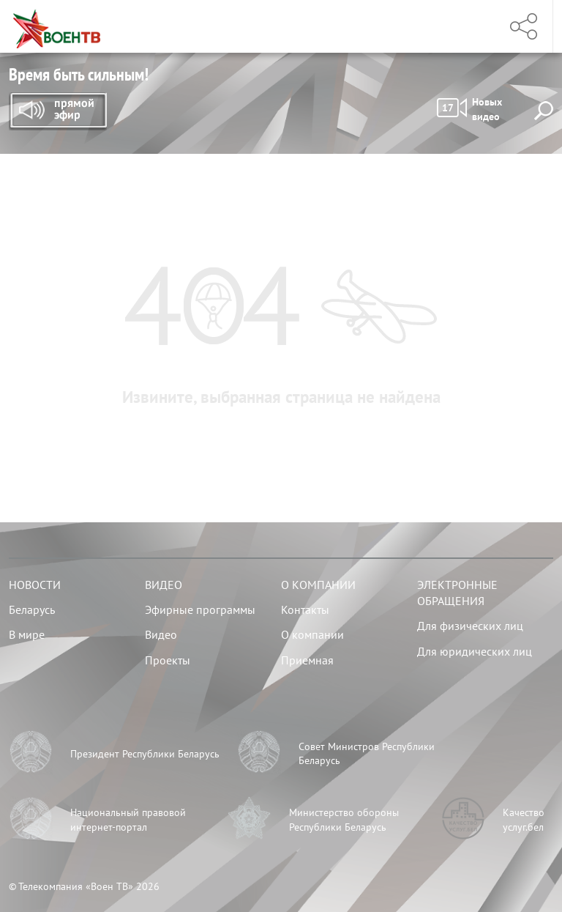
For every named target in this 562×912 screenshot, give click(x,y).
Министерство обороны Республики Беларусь (344, 820)
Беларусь (32, 609)
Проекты (167, 660)
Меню (472, 26)
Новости (35, 584)
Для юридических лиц (474, 651)
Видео (163, 584)
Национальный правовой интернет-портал (128, 820)
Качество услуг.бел (523, 820)
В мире (27, 634)
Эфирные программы (200, 609)
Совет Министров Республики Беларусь (367, 754)
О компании (318, 584)
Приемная (307, 660)
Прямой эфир (58, 111)
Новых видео (469, 109)
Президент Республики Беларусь (145, 753)
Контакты (305, 609)
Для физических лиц (470, 625)
